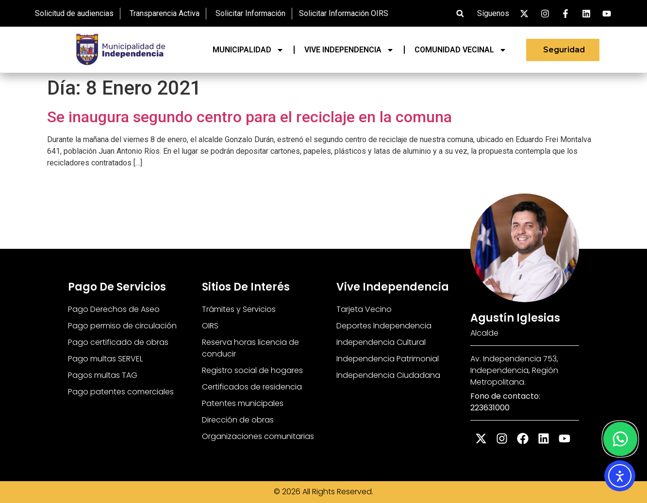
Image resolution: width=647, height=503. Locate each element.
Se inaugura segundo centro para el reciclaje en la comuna (249, 117)
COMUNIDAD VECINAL (461, 50)
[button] (459, 13)
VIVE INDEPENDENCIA (349, 50)
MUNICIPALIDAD (248, 50)
